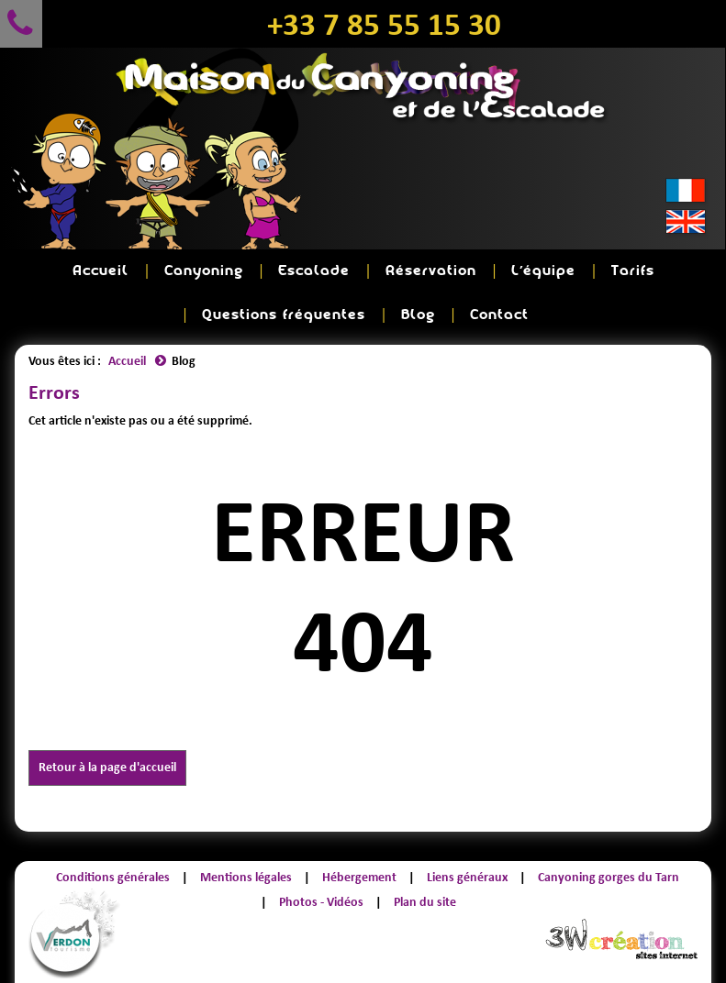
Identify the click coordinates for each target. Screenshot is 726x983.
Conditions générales (113, 877)
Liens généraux (467, 877)
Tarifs (632, 271)
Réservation (430, 271)
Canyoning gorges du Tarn (608, 877)
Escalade (314, 271)
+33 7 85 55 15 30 (384, 24)
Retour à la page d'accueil (107, 767)
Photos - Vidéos (321, 902)
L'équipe (543, 271)
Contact (499, 315)
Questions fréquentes (283, 315)
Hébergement (359, 877)
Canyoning (203, 271)
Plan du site (425, 902)
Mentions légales (246, 877)
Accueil (100, 271)
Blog (418, 315)
